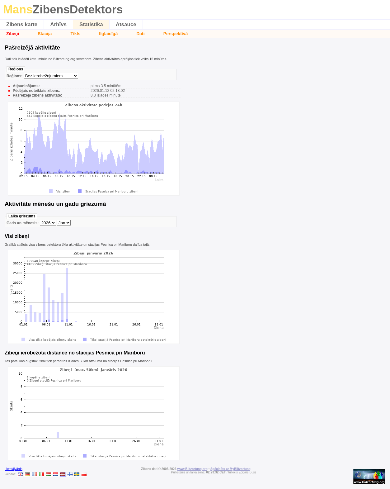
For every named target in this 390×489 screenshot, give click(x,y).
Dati (140, 33)
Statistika (91, 24)
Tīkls (75, 33)
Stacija (45, 33)
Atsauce (126, 24)
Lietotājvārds (13, 469)
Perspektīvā (175, 33)
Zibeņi (12, 33)
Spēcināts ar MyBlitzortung (230, 469)
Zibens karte (21, 24)
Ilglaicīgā (108, 33)
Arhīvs (58, 24)
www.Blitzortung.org (192, 469)
